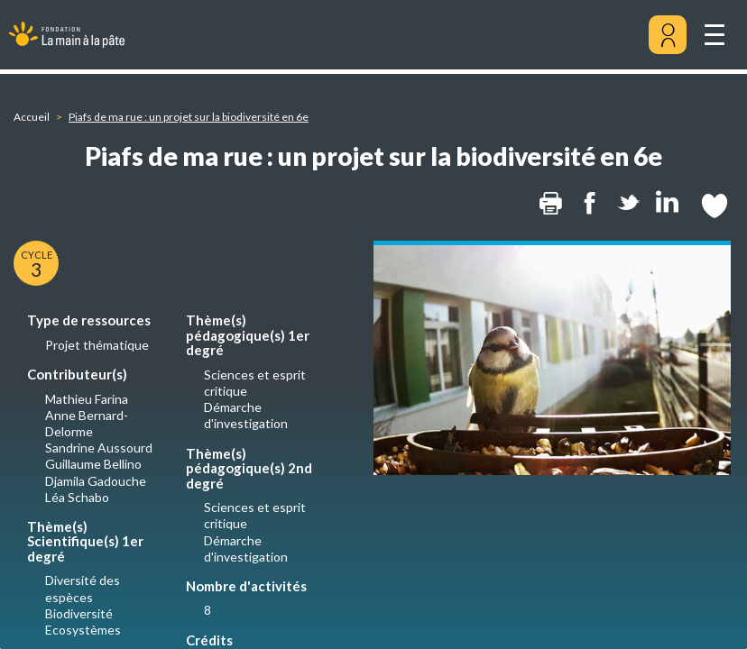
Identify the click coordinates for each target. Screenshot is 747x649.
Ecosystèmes (83, 629)
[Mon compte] (668, 35)
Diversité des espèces (82, 588)
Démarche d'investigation (246, 415)
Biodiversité (79, 613)
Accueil (32, 116)
